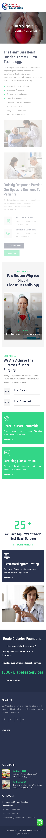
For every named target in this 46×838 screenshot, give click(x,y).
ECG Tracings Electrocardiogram (23, 334)
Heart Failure (23, 330)
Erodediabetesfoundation (29, 830)
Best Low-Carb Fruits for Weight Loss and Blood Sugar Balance (27, 786)
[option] (23, 316)
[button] (13, 680)
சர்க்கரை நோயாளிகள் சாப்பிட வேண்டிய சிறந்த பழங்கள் (26, 775)
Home (9, 31)
